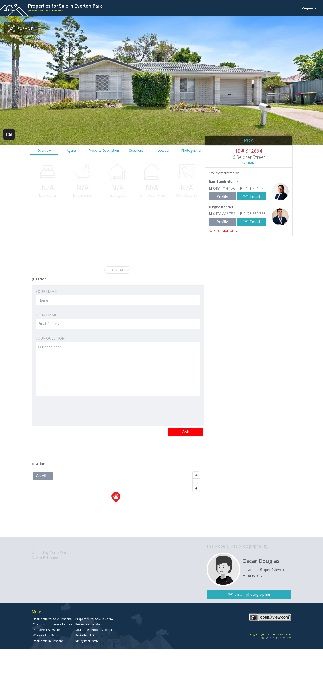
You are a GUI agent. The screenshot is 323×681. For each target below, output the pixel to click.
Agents (72, 150)
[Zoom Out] (196, 481)
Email (255, 196)
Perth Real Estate (86, 635)
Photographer (191, 150)
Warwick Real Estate (46, 635)
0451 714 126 (224, 188)
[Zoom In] (196, 475)
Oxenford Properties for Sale (52, 624)
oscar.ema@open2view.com (265, 569)
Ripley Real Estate (87, 641)
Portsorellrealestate (46, 630)
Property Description (104, 150)
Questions (136, 150)
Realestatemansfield (89, 624)
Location (163, 150)
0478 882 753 (224, 213)
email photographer (253, 594)
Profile (222, 196)
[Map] (116, 503)
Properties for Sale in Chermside (97, 619)
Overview (44, 150)
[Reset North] (196, 488)
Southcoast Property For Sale (94, 630)
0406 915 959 (258, 575)
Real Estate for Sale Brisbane (52, 619)
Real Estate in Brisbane (48, 641)
